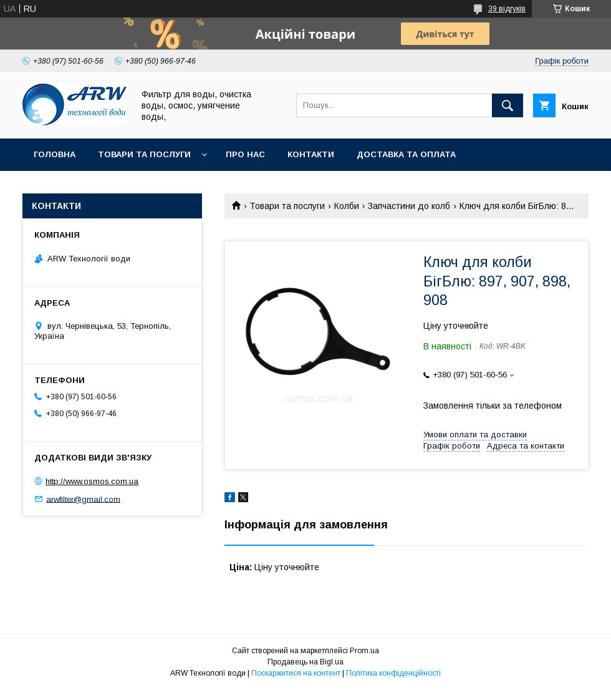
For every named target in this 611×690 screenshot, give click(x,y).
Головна (54, 154)
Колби (346, 206)
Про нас (245, 154)
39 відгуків (507, 8)
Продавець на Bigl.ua (305, 662)
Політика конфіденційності (393, 673)
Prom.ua (364, 650)
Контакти (310, 154)
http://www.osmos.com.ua (92, 481)
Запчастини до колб (409, 206)
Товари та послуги (144, 154)
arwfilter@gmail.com (83, 498)
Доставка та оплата (406, 154)
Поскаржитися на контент (295, 673)
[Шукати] (507, 105)
